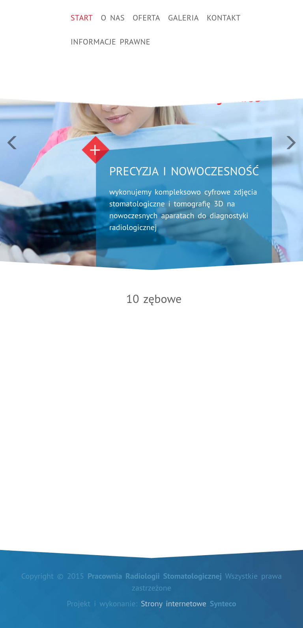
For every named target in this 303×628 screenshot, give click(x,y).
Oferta (146, 18)
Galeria (183, 18)
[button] (22, 135)
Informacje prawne (110, 42)
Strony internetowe (173, 603)
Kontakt (224, 18)
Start (82, 18)
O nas (113, 18)
